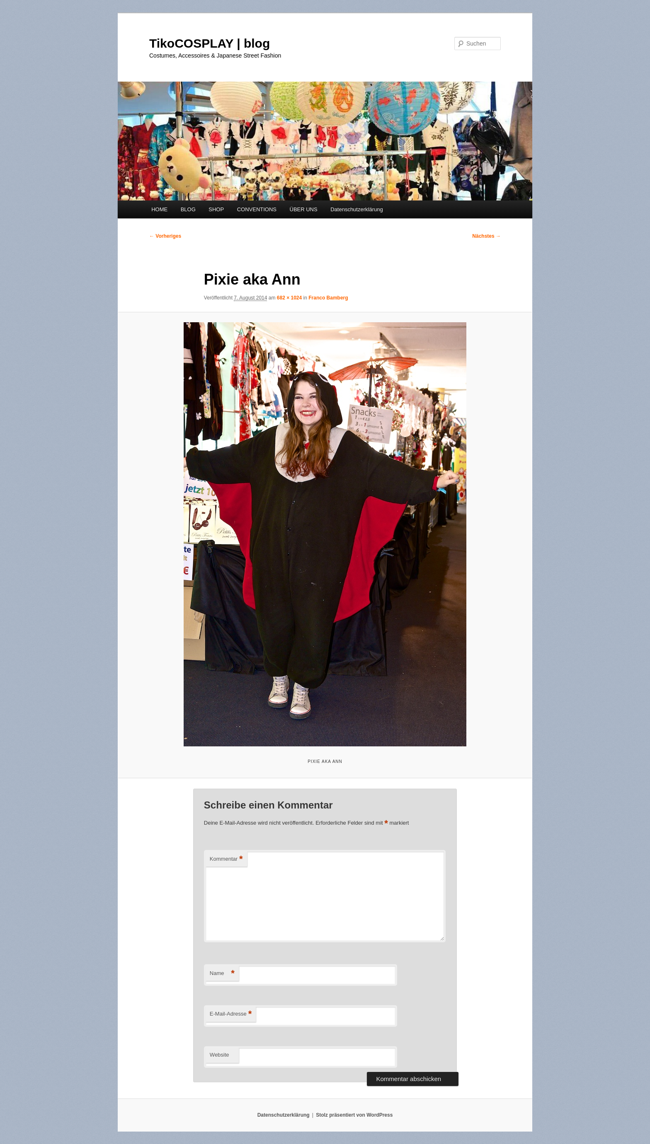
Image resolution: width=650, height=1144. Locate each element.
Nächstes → (486, 236)
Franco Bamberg (328, 298)
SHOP (216, 209)
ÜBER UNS (304, 209)
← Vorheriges (165, 236)
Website (219, 1055)
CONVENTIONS (256, 209)
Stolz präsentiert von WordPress (354, 1115)
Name (222, 974)
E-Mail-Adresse (231, 1014)
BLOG (188, 209)
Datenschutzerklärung (356, 209)
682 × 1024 (289, 298)
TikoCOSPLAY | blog (209, 43)
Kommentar (226, 859)
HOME (159, 209)
